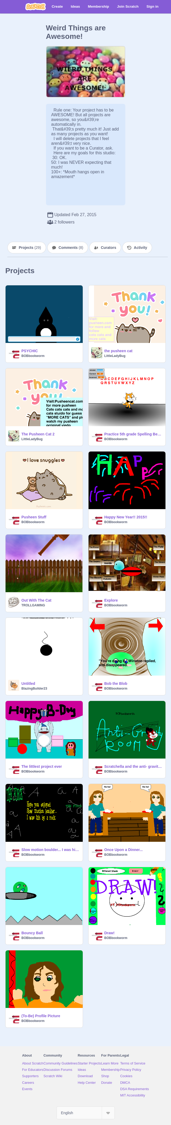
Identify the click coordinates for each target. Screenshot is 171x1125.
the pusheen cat (118, 351)
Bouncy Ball (32, 933)
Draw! (109, 933)
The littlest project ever (41, 766)
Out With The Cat (36, 600)
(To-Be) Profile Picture (40, 1016)
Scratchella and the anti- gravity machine (133, 766)
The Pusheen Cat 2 (37, 434)
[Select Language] (86, 1113)
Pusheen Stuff (33, 517)
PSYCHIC (29, 351)
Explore (111, 600)
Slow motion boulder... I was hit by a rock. (50, 850)
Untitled (28, 683)
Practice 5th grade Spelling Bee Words (133, 434)
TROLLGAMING (33, 605)
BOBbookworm (32, 356)
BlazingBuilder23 (34, 688)
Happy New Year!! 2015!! (125, 517)
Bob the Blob (115, 683)
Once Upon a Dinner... (123, 850)
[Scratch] (35, 6)
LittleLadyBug (115, 356)
